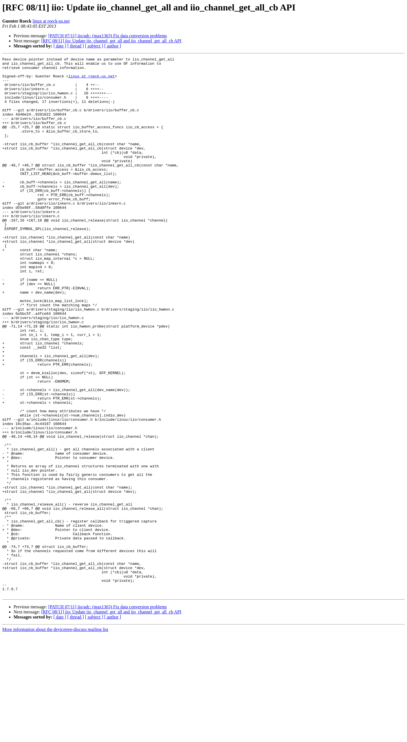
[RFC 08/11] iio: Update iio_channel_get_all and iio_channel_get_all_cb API (111, 40)
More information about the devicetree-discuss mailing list (55, 737)
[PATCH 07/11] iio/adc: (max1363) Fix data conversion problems (107, 35)
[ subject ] (94, 46)
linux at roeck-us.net (51, 21)
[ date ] (59, 46)
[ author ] (112, 46)
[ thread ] (75, 46)
